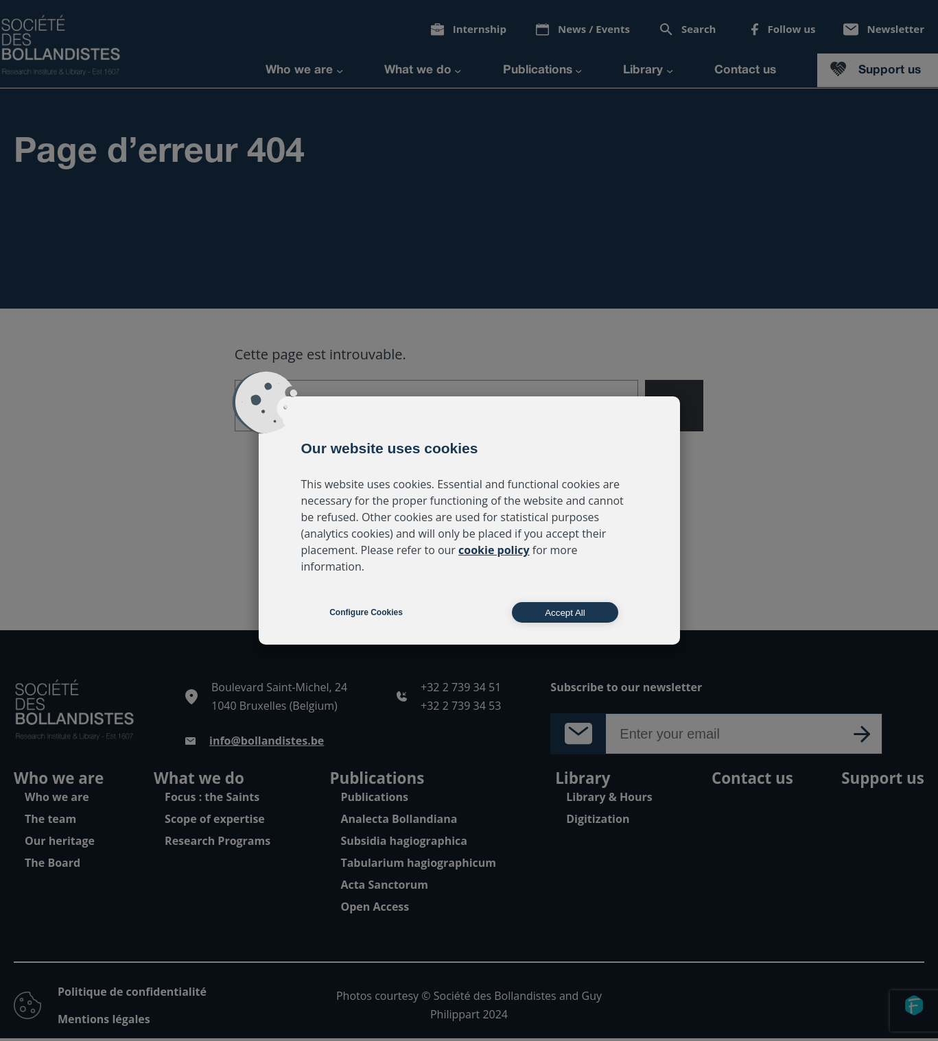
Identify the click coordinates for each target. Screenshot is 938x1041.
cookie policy (494, 550)
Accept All (565, 613)
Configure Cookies (366, 612)
